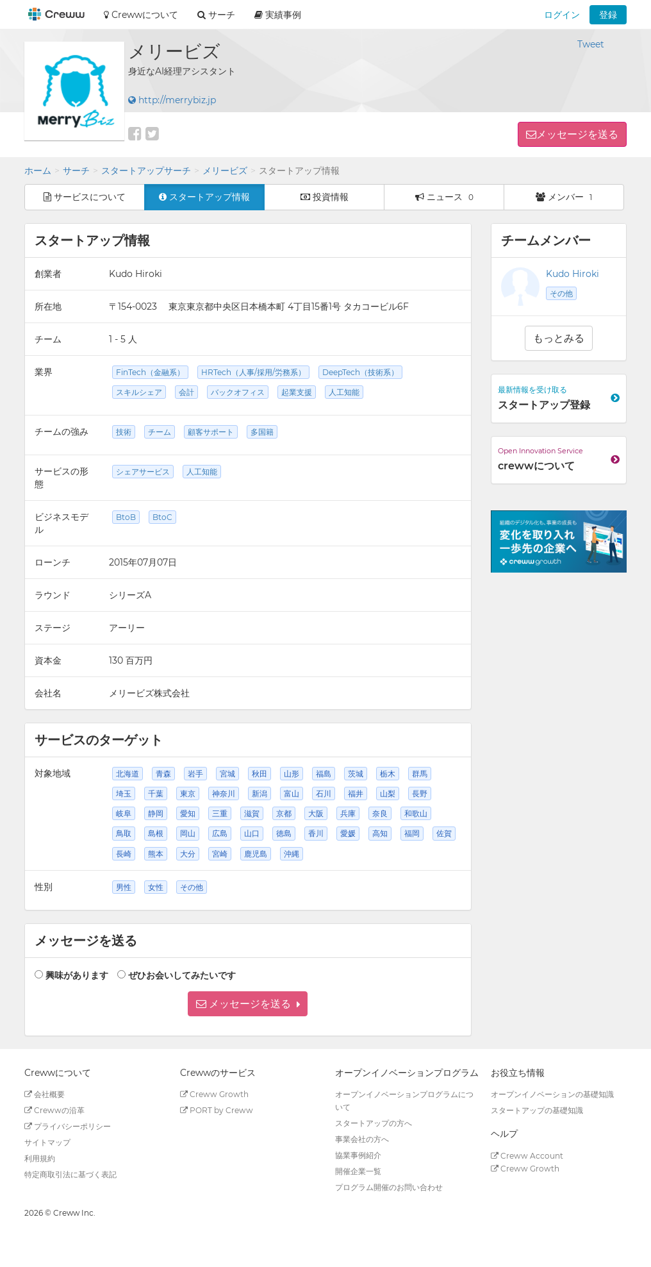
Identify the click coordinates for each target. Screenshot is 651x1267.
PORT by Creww (216, 1110)
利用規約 (39, 1158)
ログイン (562, 15)
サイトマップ (47, 1142)
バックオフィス (238, 392)
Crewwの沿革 (54, 1110)
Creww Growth (214, 1094)
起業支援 (296, 392)
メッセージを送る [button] (577, 134)
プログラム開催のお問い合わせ (389, 1187)
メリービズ (224, 170)
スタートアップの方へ (373, 1123)
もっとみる (558, 338)
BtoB (126, 517)
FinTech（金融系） (150, 372)
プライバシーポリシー (67, 1126)
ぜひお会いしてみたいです (182, 975)
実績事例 (277, 15)
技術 (123, 432)
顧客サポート (211, 432)
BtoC (162, 517)
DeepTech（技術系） (360, 372)
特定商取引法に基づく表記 (70, 1174)
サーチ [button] (216, 15)
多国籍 (262, 432)
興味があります (76, 975)
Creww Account (527, 1156)
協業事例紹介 (358, 1155)
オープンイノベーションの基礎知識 (552, 1094)
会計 (186, 392)
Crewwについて (141, 15)
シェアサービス (143, 471)
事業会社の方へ (362, 1139)
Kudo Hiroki (572, 274)
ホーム (37, 170)
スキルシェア (139, 392)
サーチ (76, 170)
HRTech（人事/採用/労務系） (253, 372)
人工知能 (344, 392)
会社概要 (44, 1094)
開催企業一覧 (358, 1171)
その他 (561, 293)
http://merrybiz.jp (172, 100)
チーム (159, 432)
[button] (248, 1003)
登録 (608, 15)
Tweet (590, 44)
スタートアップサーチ (146, 170)
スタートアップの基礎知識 (537, 1110)
